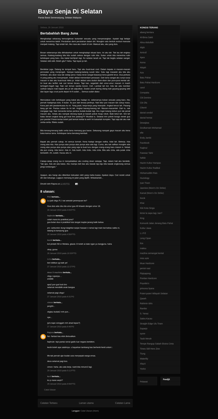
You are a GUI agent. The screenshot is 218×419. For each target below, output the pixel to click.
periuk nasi (145, 268)
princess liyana (147, 288)
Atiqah (143, 67)
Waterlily (144, 358)
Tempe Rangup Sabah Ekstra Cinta (157, 343)
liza (141, 243)
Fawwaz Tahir (146, 153)
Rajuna (50, 332)
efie (141, 133)
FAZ (49, 197)
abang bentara (147, 32)
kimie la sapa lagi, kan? (151, 213)
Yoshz (143, 369)
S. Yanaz (144, 313)
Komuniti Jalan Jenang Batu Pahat (156, 223)
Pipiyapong (145, 273)
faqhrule (51, 215)
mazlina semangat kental (152, 253)
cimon (50, 302)
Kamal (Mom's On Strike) (152, 193)
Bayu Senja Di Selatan (70, 11)
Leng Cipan (145, 238)
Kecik (142, 198)
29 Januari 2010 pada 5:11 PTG (61, 370)
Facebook (144, 143)
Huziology (144, 178)
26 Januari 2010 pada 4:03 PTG (61, 210)
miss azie (144, 258)
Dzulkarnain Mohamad (150, 128)
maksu (143, 248)
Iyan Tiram (145, 183)
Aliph (142, 47)
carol (142, 87)
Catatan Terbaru (48, 403)
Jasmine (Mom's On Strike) (153, 188)
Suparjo (143, 328)
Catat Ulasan (50, 390)
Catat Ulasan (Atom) (90, 411)
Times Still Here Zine (150, 349)
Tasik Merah (145, 338)
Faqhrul (143, 148)
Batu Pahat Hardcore (150, 82)
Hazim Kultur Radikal (150, 168)
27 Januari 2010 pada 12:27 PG (61, 266)
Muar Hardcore (147, 263)
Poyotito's (144, 283)
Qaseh (143, 298)
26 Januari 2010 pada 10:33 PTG (61, 253)
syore (142, 333)
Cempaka (144, 92)
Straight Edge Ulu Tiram (151, 323)
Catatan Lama (122, 403)
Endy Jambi (145, 138)
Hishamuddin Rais (148, 173)
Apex (142, 57)
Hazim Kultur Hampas (150, 163)
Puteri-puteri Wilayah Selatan (154, 293)
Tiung (142, 353)
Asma (142, 62)
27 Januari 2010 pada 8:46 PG (60, 326)
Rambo (143, 308)
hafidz (143, 158)
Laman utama (86, 403)
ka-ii (49, 376)
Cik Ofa (143, 102)
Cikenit (143, 107)
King (142, 218)
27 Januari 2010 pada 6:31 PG (60, 296)
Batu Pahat (145, 77)
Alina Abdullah (147, 42)
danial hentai (146, 117)
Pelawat (144, 381)
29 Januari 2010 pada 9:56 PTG (61, 384)
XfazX (143, 364)
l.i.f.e (49, 259)
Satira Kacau (146, 318)
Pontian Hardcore (148, 278)
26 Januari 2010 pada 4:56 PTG (61, 234)
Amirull (143, 52)
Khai (142, 203)
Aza (142, 72)
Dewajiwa (144, 123)
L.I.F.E (143, 233)
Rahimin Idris (146, 303)
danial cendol (146, 112)
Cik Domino (145, 97)
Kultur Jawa (145, 228)
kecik (49, 240)
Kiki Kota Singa (147, 208)
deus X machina (54, 272)
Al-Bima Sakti (146, 37)
